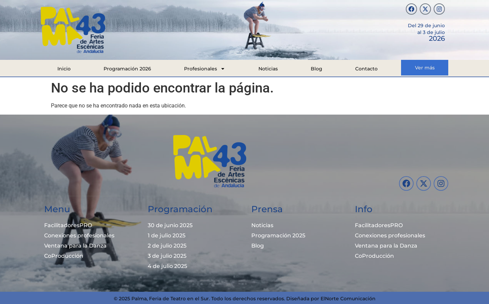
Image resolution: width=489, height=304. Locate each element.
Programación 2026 (127, 69)
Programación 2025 (278, 235)
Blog (316, 69)
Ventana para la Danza (75, 245)
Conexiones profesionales (79, 235)
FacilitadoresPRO (68, 225)
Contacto (366, 69)
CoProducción (63, 256)
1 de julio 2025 (166, 235)
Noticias (268, 69)
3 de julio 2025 (167, 256)
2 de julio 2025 (167, 245)
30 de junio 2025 (170, 225)
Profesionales (204, 68)
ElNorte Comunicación (348, 298)
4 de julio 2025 (167, 266)
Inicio (64, 69)
